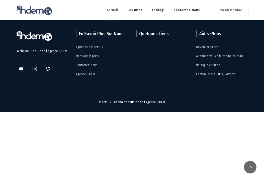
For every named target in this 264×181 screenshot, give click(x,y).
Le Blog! (158, 10)
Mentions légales (87, 56)
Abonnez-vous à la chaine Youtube (220, 56)
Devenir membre (229, 10)
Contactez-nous (187, 10)
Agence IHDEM (85, 74)
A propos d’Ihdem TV (89, 47)
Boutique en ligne (208, 65)
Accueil (112, 10)
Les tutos (135, 10)
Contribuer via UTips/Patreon (215, 74)
